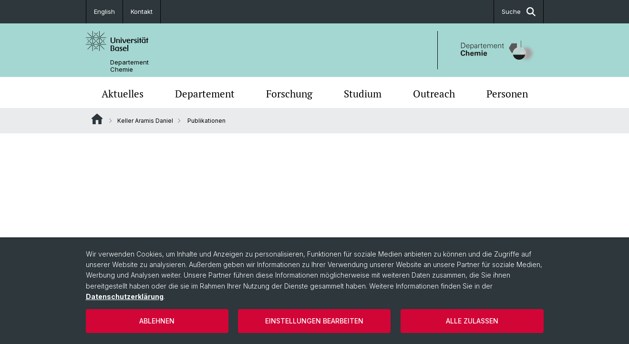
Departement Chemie (129, 66)
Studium (363, 93)
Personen (507, 93)
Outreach (434, 93)
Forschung (289, 93)
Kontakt (142, 11)
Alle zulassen (472, 321)
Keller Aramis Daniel (145, 120)
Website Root (97, 119)
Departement (205, 93)
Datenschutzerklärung (125, 296)
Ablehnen (157, 321)
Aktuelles (123, 93)
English (104, 11)
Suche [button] (519, 11)
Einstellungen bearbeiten (314, 321)
